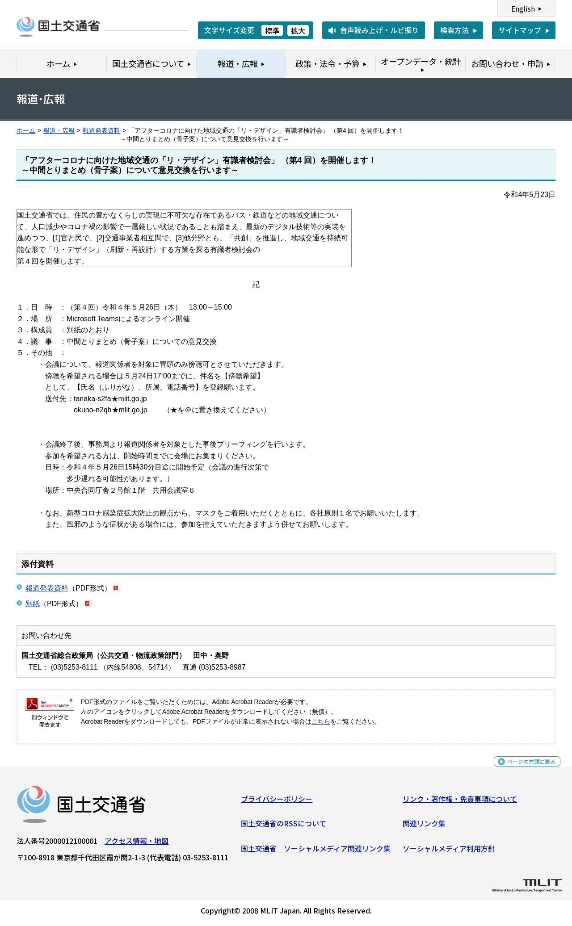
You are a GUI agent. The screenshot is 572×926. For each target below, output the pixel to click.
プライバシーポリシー (276, 802)
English (523, 8)
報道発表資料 (101, 130)
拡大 (298, 30)
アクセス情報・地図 (136, 844)
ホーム (26, 130)
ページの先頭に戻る (524, 770)
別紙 (32, 604)
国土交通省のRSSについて (283, 826)
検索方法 (454, 30)
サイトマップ (519, 30)
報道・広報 (59, 130)
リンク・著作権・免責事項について (460, 802)
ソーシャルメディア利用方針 (449, 851)
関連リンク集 (424, 826)
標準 (272, 30)
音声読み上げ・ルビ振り (379, 30)
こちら (320, 721)
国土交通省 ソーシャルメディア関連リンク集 (316, 851)
